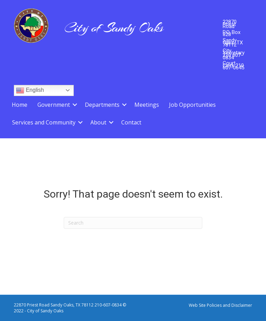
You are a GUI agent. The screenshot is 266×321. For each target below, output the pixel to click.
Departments (102, 105)
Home (19, 105)
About (98, 122)
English (30, 90)
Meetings (146, 105)
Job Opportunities (192, 105)
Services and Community (44, 122)
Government (53, 105)
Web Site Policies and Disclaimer (220, 305)
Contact (131, 122)
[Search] (133, 223)
